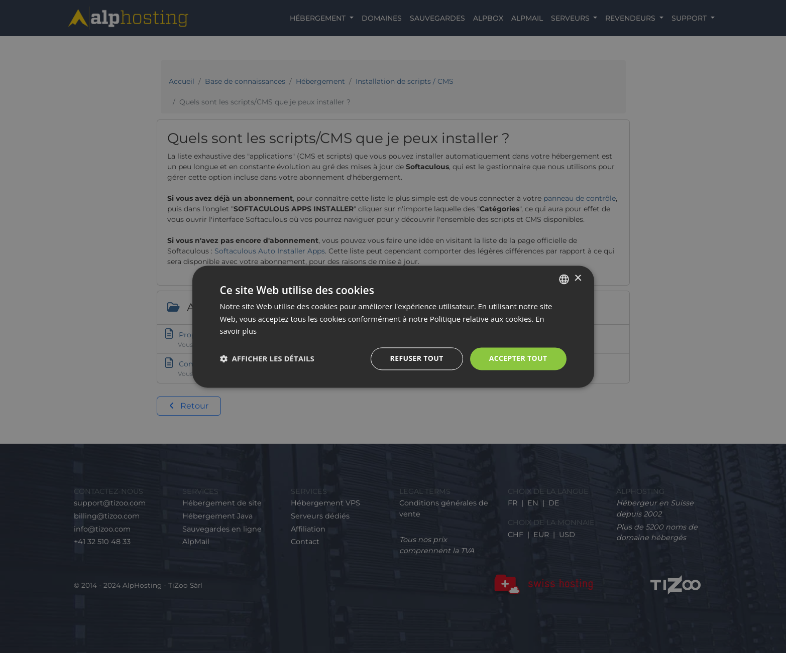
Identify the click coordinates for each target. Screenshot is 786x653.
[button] (267, 358)
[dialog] (393, 326)
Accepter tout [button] (518, 358)
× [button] (578, 278)
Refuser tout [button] (416, 358)
